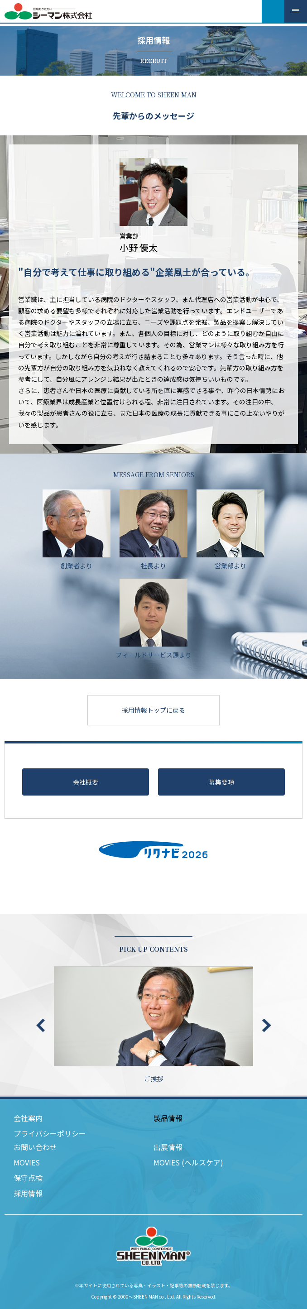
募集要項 (221, 781)
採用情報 (28, 1193)
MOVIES (27, 1162)
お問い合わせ (35, 1146)
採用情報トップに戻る (153, 709)
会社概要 (85, 781)
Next (266, 1025)
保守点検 (28, 1177)
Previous (40, 1025)
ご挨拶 (154, 1025)
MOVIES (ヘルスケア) (188, 1162)
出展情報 (168, 1146)
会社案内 (28, 1117)
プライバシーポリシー (50, 1133)
